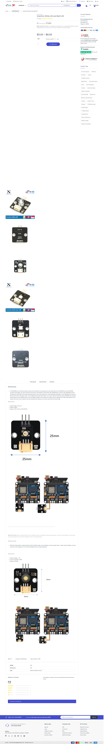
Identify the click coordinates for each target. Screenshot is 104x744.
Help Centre (90, 1)
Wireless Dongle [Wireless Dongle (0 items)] (84, 120)
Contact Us (82, 1)
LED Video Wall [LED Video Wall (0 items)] (84, 94)
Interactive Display (71, 1)
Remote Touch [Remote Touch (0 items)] (91, 101)
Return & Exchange (66, 735)
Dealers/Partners (83, 731)
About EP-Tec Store (84, 727)
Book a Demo (47, 733)
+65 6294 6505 (16, 725)
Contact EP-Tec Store (67, 733)
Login (96, 1)
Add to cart (54, 44)
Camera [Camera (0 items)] (89, 74)
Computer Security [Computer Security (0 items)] (85, 78)
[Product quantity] (41, 44)
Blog (63, 731)
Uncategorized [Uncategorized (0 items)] (84, 114)
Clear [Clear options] (58, 39)
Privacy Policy (83, 735)
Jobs (62, 1)
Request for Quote (17, 1)
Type (38, 38)
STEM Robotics (15, 11)
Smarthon (35, 658)
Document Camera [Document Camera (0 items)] (93, 81)
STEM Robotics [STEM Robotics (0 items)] (84, 107)
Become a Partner (48, 735)
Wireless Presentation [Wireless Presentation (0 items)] (86, 123)
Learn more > (83, 54)
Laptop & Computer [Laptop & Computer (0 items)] (85, 91)
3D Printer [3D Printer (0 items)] (94, 71)
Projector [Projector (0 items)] (83, 101)
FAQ (63, 727)
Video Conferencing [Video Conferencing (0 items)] (85, 117)
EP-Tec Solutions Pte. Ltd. (18, 742)
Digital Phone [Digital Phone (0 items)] (84, 81)
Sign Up (94, 717)
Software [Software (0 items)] (83, 104)
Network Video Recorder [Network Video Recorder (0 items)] (86, 97)
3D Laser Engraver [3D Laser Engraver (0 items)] (85, 71)
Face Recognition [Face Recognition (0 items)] (90, 84)
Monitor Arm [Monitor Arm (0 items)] (92, 94)
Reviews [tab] (52, 382)
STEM (39, 658)
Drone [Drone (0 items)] (82, 84)
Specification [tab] (42, 382)
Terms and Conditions (84, 733)
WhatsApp (8, 1)
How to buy (64, 729)
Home (7, 11)
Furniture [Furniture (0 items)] (83, 87)
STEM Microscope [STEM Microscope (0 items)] (91, 104)
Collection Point (83, 729)
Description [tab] (33, 382)
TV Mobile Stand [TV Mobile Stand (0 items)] (85, 110)
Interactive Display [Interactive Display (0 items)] (91, 87)
